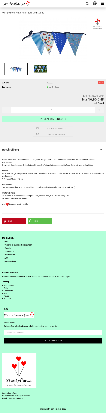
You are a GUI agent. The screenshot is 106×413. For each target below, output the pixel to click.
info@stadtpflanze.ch (16, 398)
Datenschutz (9, 255)
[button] (6, 110)
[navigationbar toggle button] (102, 3)
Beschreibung (10, 149)
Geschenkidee (10, 261)
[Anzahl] (53, 110)
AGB (6, 258)
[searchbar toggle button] (87, 3)
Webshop (44, 409)
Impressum (9, 251)
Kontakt (7, 248)
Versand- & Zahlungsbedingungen (18, 245)
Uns (6, 242)
